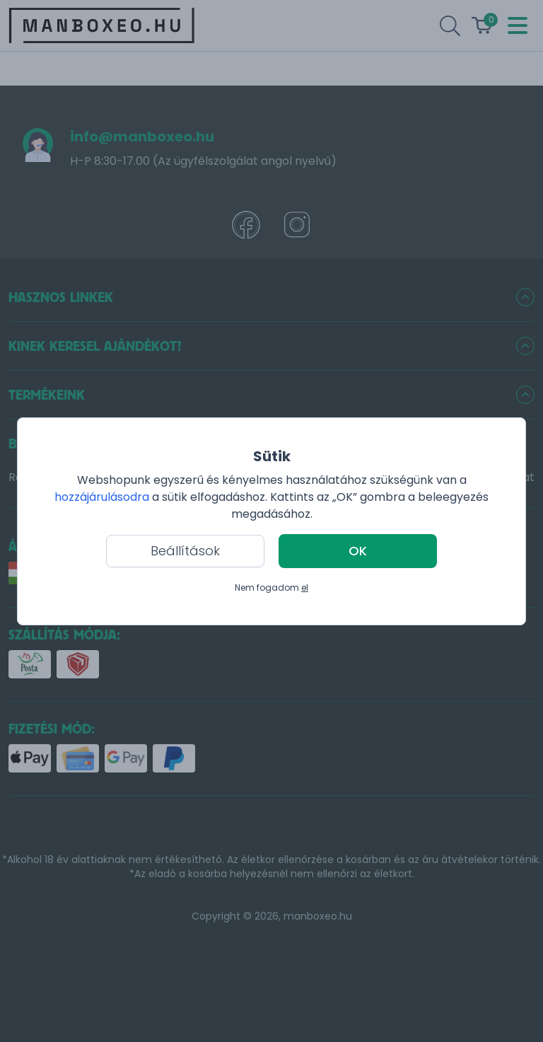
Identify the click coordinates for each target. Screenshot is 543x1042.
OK (358, 551)
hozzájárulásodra (103, 497)
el (304, 587)
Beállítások (185, 551)
